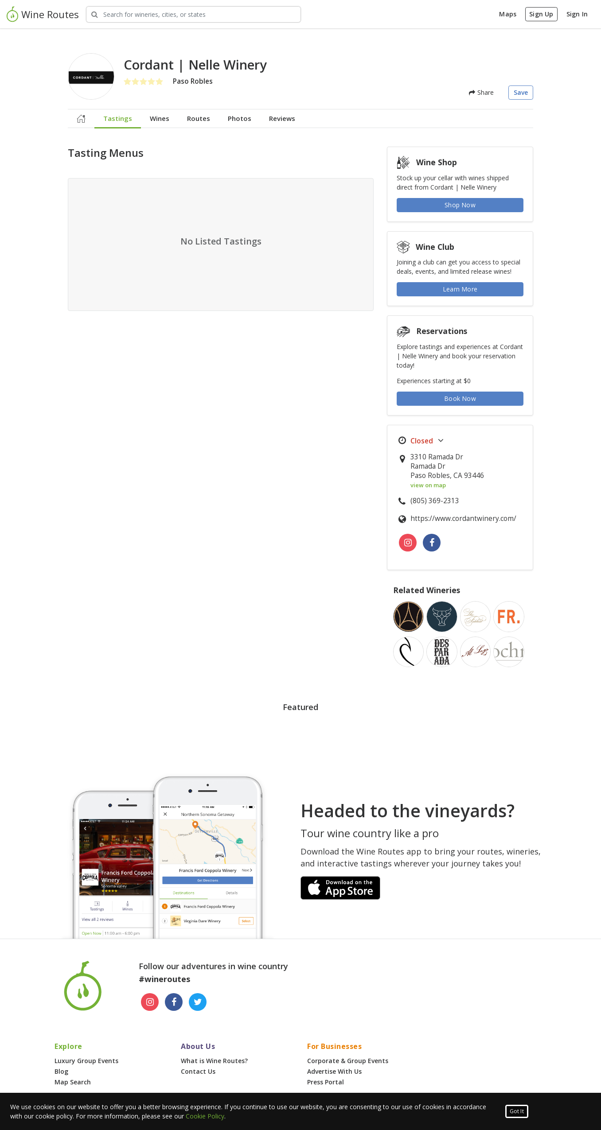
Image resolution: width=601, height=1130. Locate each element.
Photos (239, 118)
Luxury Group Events (86, 1060)
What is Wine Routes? (214, 1060)
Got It (517, 1111)
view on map (428, 485)
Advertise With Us (334, 1071)
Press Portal (325, 1082)
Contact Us (198, 1071)
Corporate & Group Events (347, 1060)
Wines (159, 118)
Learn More (460, 289)
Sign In (577, 14)
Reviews (282, 118)
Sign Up (541, 14)
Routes (198, 118)
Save (521, 92)
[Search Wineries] (193, 14)
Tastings (117, 118)
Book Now (460, 398)
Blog (61, 1071)
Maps (507, 14)
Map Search (73, 1082)
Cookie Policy (205, 1116)
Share (481, 92)
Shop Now (460, 205)
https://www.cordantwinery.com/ (463, 518)
